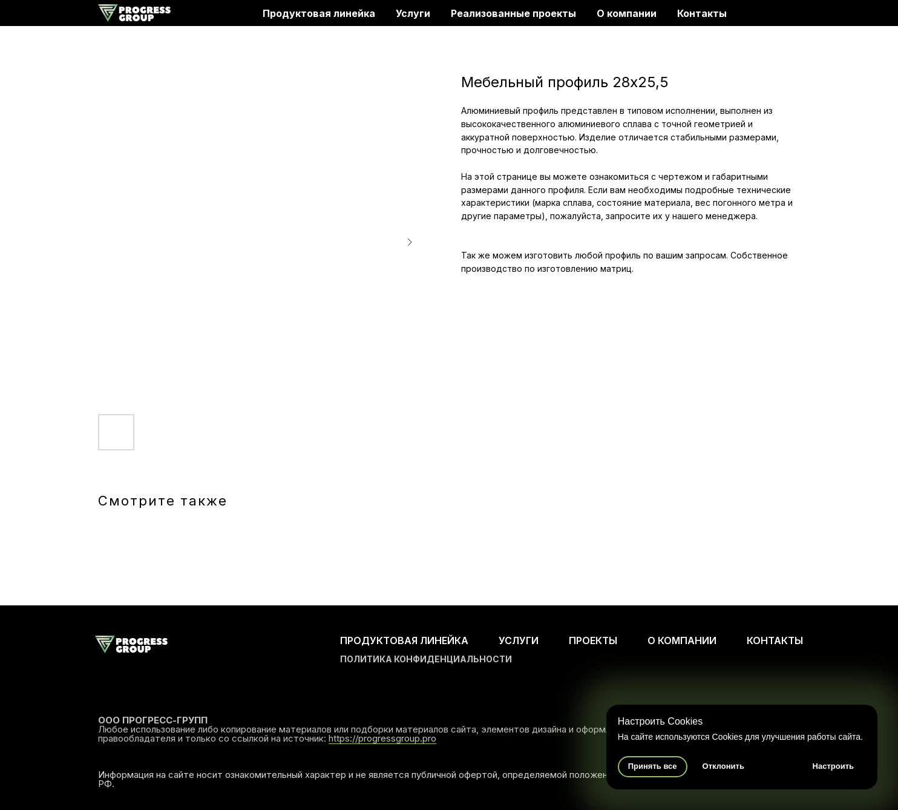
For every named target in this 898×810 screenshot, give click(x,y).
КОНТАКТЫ (775, 640)
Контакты (702, 13)
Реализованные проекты (513, 13)
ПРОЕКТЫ (593, 640)
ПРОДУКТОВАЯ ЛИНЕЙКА (404, 640)
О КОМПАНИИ (681, 640)
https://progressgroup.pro (382, 738)
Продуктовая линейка (319, 13)
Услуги (413, 13)
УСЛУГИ (519, 640)
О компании (627, 13)
